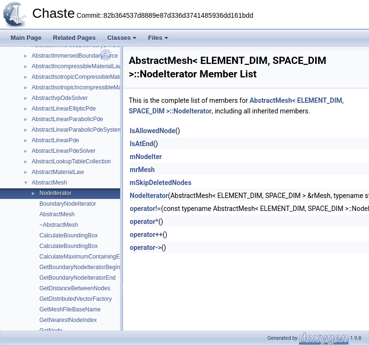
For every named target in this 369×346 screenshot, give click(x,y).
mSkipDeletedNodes (160, 182)
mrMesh (142, 169)
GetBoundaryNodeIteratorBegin (79, 267)
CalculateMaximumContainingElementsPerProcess (104, 256)
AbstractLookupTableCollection (71, 161)
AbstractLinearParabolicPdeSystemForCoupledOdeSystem (107, 129)
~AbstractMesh (58, 225)
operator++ (146, 234)
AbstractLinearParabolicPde (67, 119)
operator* (144, 221)
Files (158, 37)
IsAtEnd (141, 144)
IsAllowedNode (152, 131)
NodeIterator (55, 193)
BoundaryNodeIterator (67, 203)
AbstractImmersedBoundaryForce (75, 55)
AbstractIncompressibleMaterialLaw (77, 66)
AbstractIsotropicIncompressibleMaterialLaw (88, 87)
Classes (121, 37)
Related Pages (74, 37)
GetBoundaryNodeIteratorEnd (77, 277)
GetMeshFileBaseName (69, 309)
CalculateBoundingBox (68, 235)
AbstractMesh (49, 182)
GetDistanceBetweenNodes (74, 288)
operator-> (145, 247)
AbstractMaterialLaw (58, 172)
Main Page (26, 37)
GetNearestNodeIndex (68, 320)
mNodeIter (146, 157)
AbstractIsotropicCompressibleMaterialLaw (86, 77)
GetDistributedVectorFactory (75, 299)
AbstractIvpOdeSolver (60, 98)
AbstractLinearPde (55, 140)
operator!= (145, 208)
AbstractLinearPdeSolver (64, 151)
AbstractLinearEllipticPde (64, 108)
